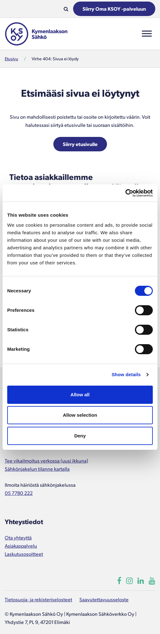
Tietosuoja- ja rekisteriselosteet (38, 599)
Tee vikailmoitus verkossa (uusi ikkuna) (46, 460)
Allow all (80, 394)
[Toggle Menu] (147, 34)
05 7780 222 (19, 493)
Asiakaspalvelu (21, 545)
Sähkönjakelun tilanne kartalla (37, 468)
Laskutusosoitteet (24, 553)
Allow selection (80, 415)
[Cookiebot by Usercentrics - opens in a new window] (125, 193)
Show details (126, 374)
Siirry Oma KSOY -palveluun (114, 8)
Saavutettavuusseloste (104, 599)
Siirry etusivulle (80, 144)
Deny (80, 435)
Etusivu (11, 58)
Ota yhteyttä (18, 537)
